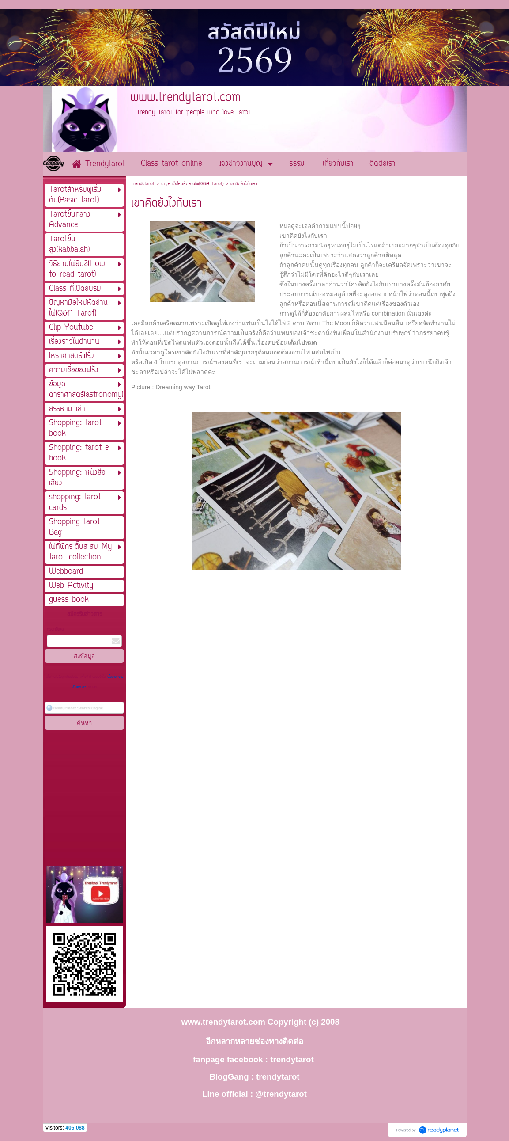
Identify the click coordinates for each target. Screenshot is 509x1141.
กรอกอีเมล (55, 629)
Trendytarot (143, 184)
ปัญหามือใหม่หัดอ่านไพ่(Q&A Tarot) (192, 184)
